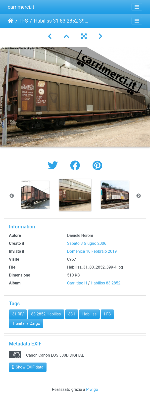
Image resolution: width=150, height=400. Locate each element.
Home (10, 21)
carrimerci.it (21, 7)
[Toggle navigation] (136, 7)
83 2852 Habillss (46, 314)
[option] (35, 195)
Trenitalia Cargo (26, 323)
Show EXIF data (27, 367)
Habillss (89, 314)
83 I (71, 314)
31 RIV (18, 314)
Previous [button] (11, 195)
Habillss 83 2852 (105, 283)
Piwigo (92, 389)
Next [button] (138, 195)
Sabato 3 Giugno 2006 (86, 243)
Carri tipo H (77, 283)
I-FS (23, 21)
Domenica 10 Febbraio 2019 (92, 251)
